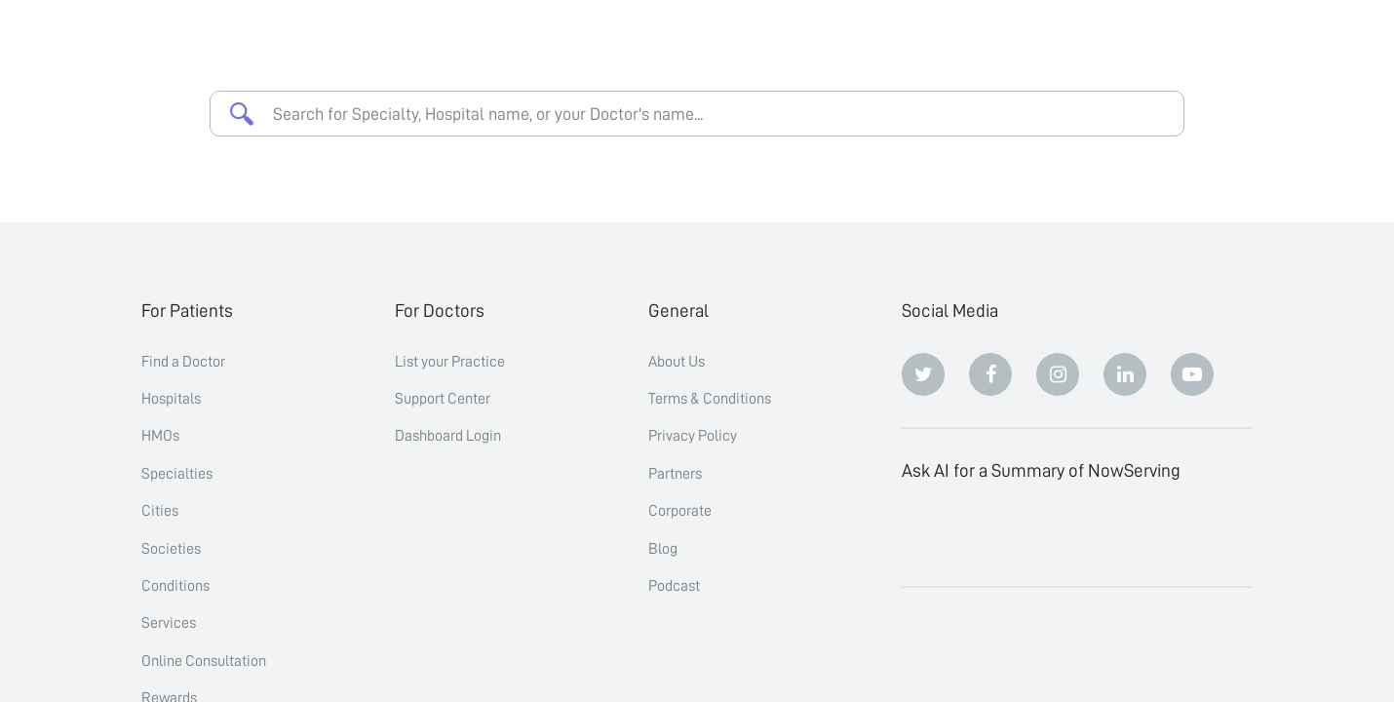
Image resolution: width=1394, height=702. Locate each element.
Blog (663, 549)
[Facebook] (990, 374)
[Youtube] (1192, 374)
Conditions (175, 586)
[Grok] (1192, 533)
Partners (675, 474)
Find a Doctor (183, 362)
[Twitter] (923, 374)
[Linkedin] (1125, 374)
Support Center (442, 399)
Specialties (177, 474)
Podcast (674, 586)
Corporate (680, 511)
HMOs (160, 436)
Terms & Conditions (709, 399)
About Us (676, 362)
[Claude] (990, 533)
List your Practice (450, 362)
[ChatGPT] (923, 533)
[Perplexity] (1057, 533)
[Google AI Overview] (1125, 533)
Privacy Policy (692, 436)
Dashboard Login (448, 436)
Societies (171, 549)
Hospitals (171, 399)
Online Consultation (203, 661)
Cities (159, 511)
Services (168, 623)
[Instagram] (1057, 374)
